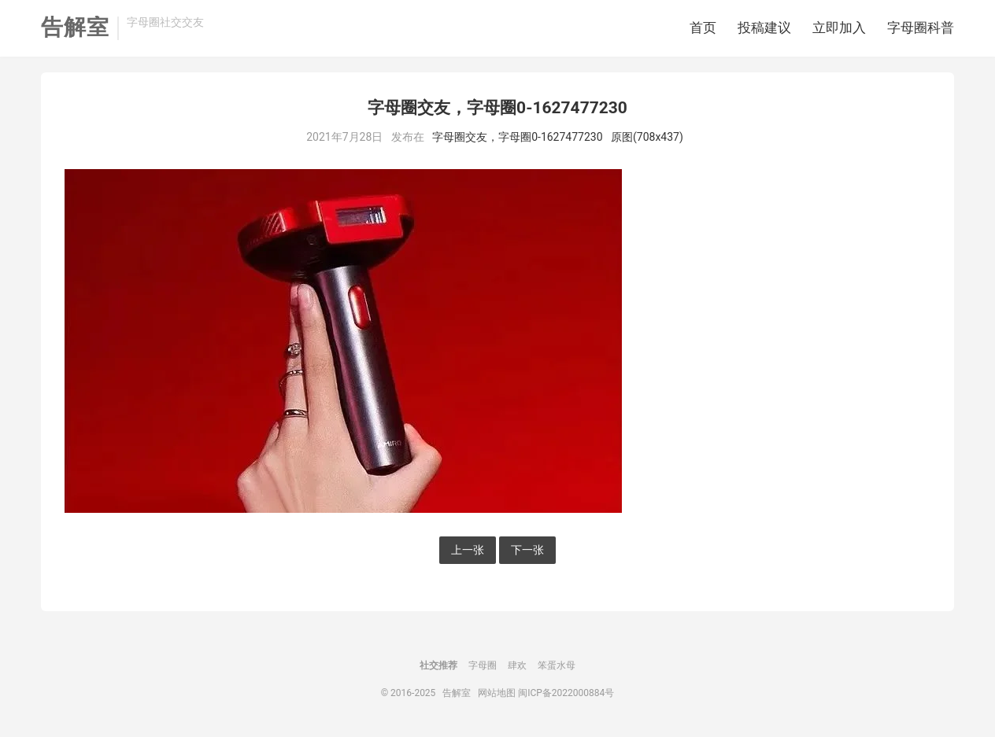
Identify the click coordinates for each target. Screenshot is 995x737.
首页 (703, 27)
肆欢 (517, 665)
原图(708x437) (647, 137)
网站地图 (497, 692)
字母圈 (482, 665)
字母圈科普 (920, 27)
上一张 (467, 550)
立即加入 (839, 27)
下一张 (527, 550)
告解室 (75, 28)
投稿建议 (764, 27)
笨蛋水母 (556, 665)
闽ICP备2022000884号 (566, 692)
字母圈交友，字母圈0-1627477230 (517, 137)
